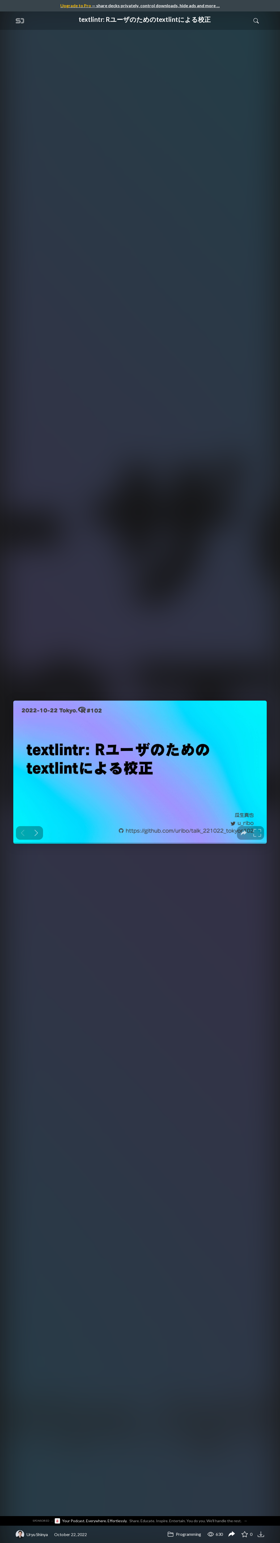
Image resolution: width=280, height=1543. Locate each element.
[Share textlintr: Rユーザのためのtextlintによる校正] (231, 1534)
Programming (184, 1534)
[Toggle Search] (256, 20)
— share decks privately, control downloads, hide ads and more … (140, 5)
